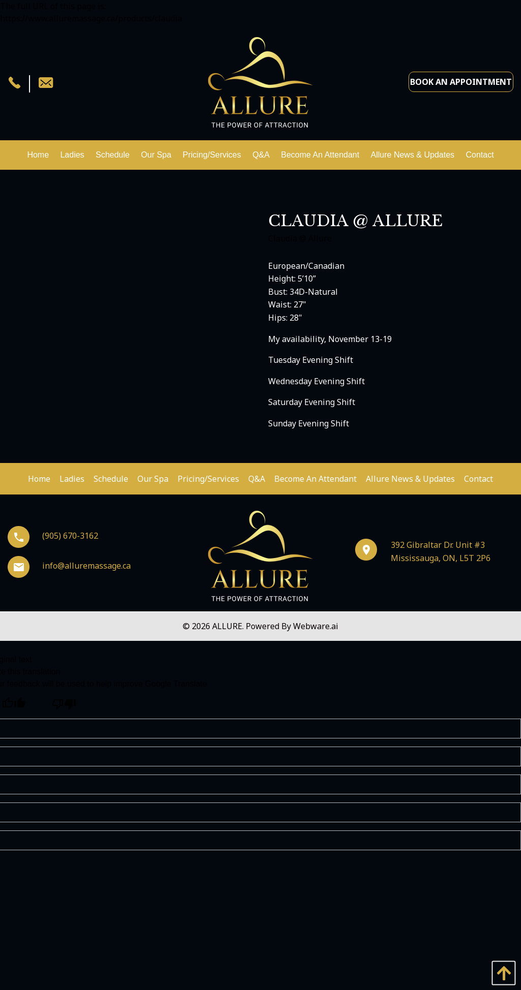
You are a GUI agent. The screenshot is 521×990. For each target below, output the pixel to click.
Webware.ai (315, 626)
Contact (478, 478)
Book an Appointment (461, 81)
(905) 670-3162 (53, 535)
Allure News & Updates (410, 478)
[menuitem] (37, 155)
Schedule (111, 478)
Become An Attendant (315, 478)
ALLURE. (229, 626)
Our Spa (152, 478)
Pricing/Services (208, 478)
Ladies (72, 478)
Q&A (256, 478)
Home (39, 478)
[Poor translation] (64, 704)
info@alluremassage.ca (69, 565)
